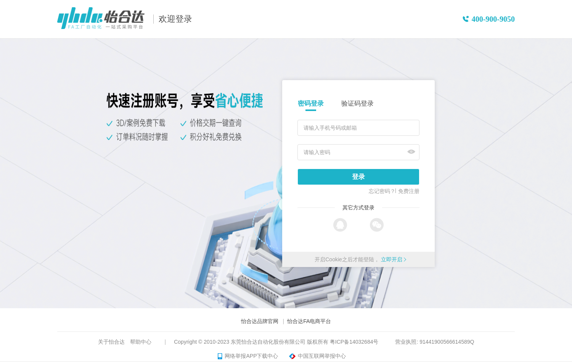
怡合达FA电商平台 (309, 321)
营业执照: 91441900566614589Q (434, 342)
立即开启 (391, 259)
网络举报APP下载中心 (248, 356)
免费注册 (408, 191)
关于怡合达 (111, 342)
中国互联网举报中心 (316, 356)
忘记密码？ (382, 191)
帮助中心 (140, 342)
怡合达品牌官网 (259, 321)
